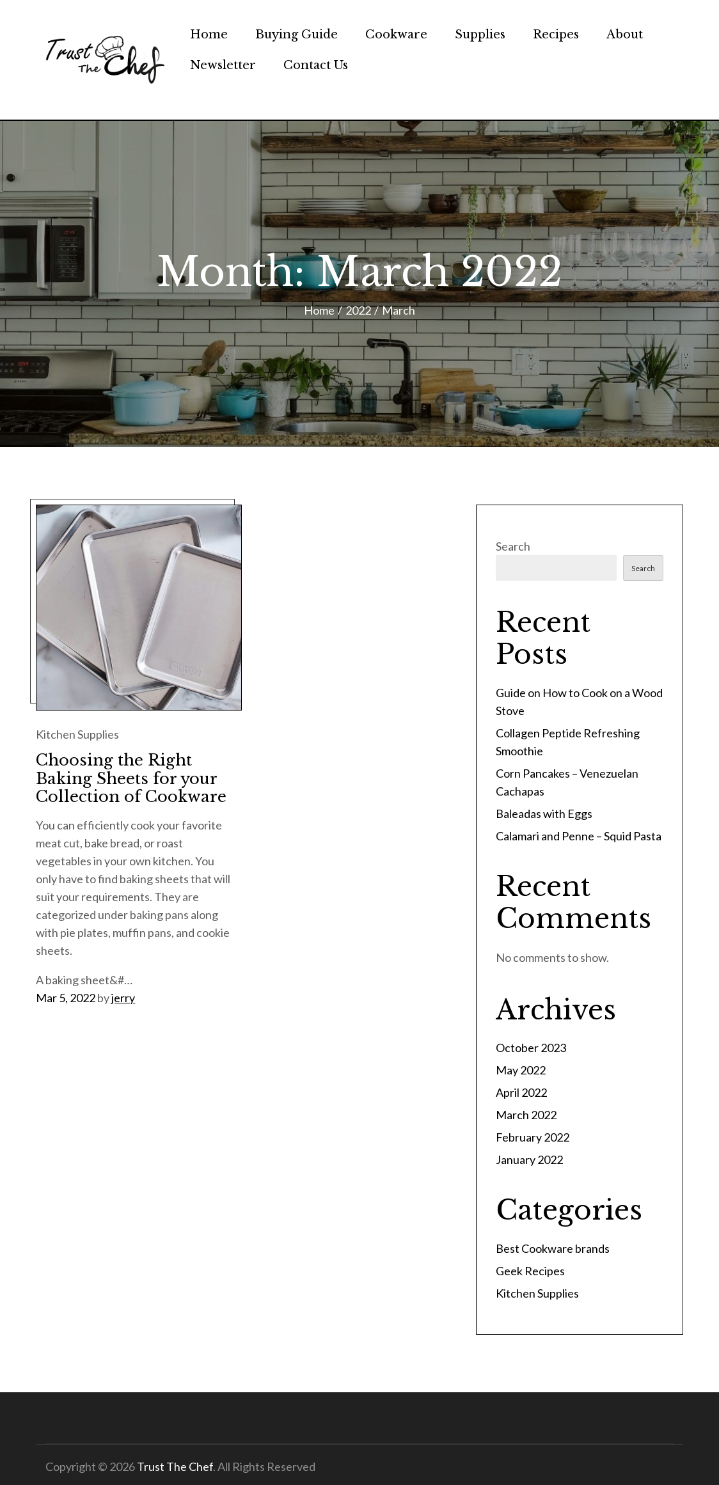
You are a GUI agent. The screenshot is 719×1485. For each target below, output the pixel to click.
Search (513, 546)
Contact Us (315, 65)
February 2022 (532, 1137)
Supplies (480, 35)
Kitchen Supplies (77, 734)
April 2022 (521, 1092)
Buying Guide (296, 35)
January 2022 (529, 1159)
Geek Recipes (530, 1271)
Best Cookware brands (553, 1248)
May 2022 (521, 1070)
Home (209, 35)
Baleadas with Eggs (544, 813)
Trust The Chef (175, 1466)
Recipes (556, 35)
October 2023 (531, 1048)
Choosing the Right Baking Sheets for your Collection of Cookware (131, 778)
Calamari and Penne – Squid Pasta (578, 836)
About (624, 35)
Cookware (396, 35)
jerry (123, 998)
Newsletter (223, 65)
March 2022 (526, 1115)
